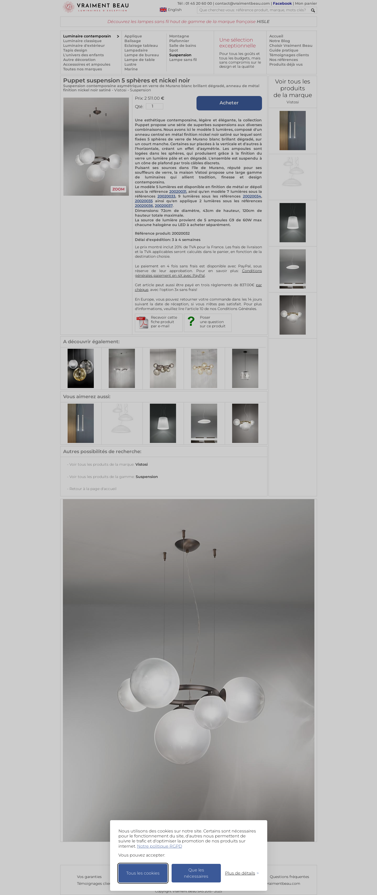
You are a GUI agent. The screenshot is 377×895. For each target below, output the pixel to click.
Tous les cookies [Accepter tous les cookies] (143, 873)
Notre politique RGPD (159, 846)
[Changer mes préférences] (239, 873)
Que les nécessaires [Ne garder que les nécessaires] (196, 873)
